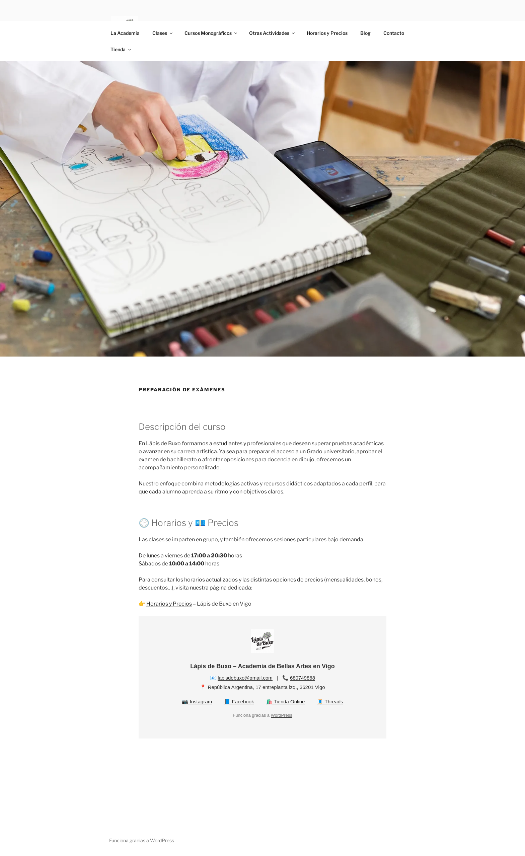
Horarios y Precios (327, 33)
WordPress (281, 715)
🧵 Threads (330, 701)
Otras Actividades (272, 33)
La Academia (125, 33)
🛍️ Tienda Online (285, 701)
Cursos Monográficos (211, 33)
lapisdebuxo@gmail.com (245, 678)
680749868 (302, 678)
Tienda (121, 49)
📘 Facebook (239, 701)
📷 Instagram (197, 701)
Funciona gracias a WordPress (141, 840)
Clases (162, 33)
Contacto (393, 33)
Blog (365, 33)
